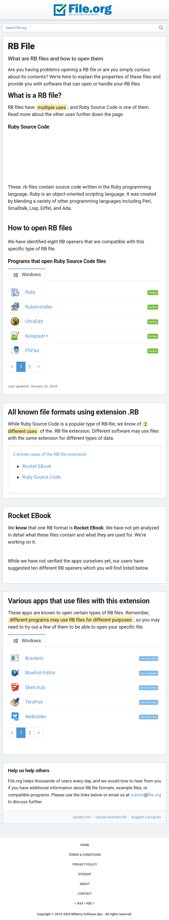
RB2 (89, 903)
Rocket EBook (37, 466)
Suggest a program (146, 817)
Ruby (30, 292)
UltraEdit (34, 321)
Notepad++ (37, 336)
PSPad (32, 350)
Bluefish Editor (40, 672)
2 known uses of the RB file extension (50, 454)
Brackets (34, 658)
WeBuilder (36, 716)
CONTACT (85, 894)
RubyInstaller (39, 307)
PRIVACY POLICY (84, 864)
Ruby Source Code (41, 477)
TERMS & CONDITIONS (84, 855)
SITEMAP (84, 874)
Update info (82, 817)
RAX (80, 903)
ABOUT (84, 884)
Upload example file (111, 817)
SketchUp (35, 687)
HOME (84, 845)
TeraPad (34, 702)
